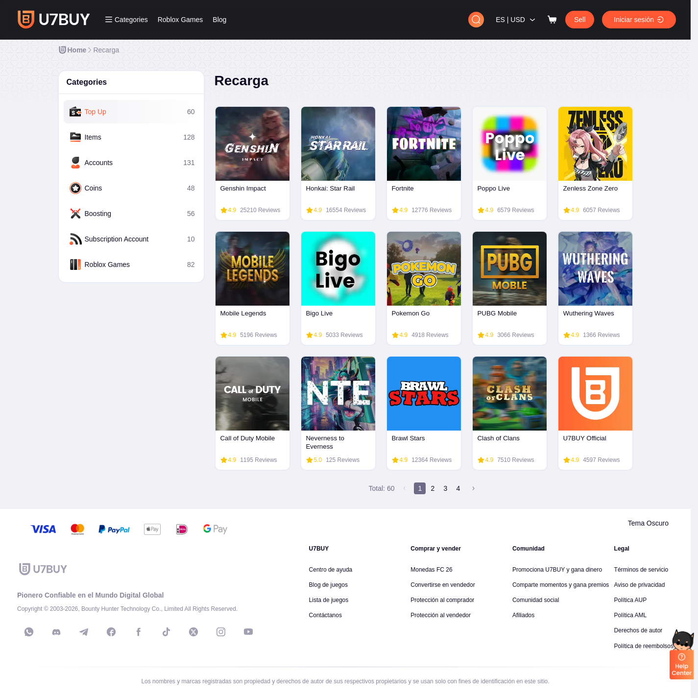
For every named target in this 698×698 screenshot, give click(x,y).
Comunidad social (535, 600)
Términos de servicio (641, 569)
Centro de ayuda (331, 569)
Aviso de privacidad (639, 584)
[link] (72, 50)
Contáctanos (325, 615)
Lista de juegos (329, 600)
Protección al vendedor (440, 615)
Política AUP (630, 600)
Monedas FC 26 (431, 569)
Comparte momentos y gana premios (560, 584)
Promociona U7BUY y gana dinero (557, 569)
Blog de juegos (328, 584)
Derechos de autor (638, 630)
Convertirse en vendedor (442, 584)
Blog (219, 20)
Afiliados (523, 615)
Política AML (630, 615)
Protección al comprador (442, 600)
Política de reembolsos (644, 646)
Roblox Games (180, 20)
